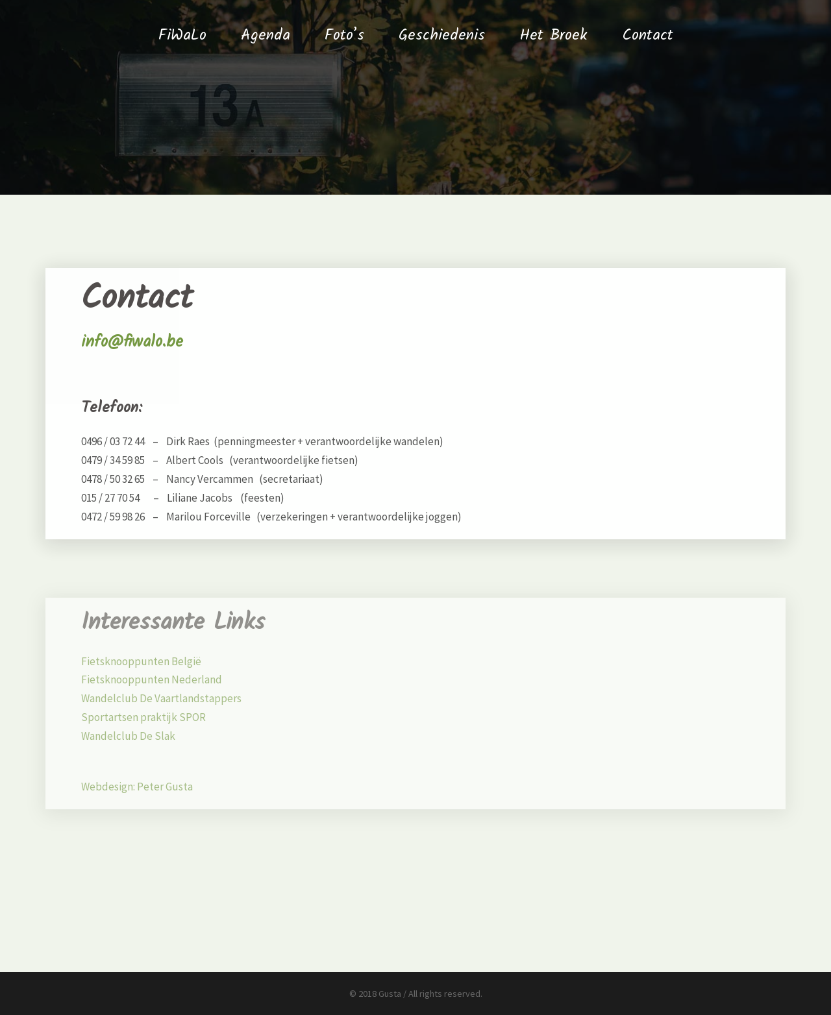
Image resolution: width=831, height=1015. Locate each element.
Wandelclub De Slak (128, 736)
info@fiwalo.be (132, 342)
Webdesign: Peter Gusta (137, 786)
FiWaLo (182, 35)
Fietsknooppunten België (141, 661)
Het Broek (553, 35)
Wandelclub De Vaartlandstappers (161, 698)
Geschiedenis (442, 35)
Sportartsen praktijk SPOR (143, 717)
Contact (647, 35)
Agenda (265, 35)
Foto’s (344, 35)
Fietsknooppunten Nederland (151, 679)
